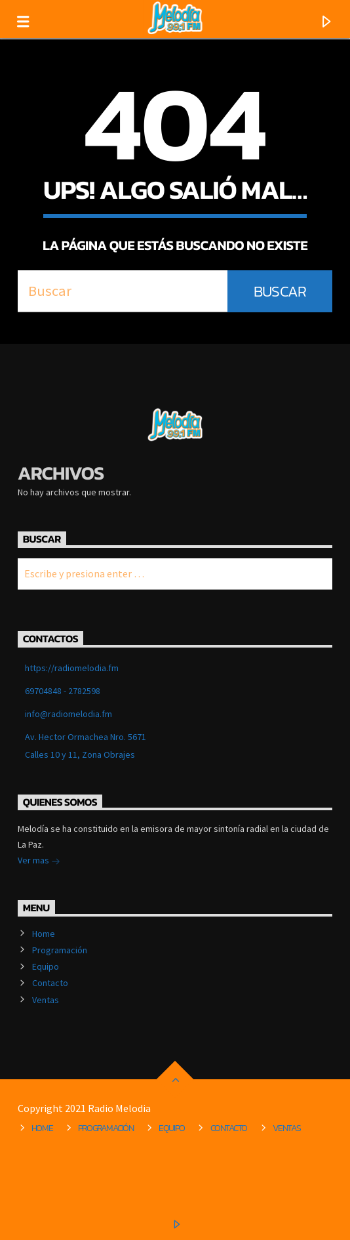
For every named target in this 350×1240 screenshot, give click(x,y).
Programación (59, 950)
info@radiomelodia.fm (68, 714)
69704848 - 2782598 (62, 691)
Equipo (45, 966)
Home (43, 934)
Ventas (45, 1000)
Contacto (50, 983)
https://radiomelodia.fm (72, 668)
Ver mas (39, 861)
